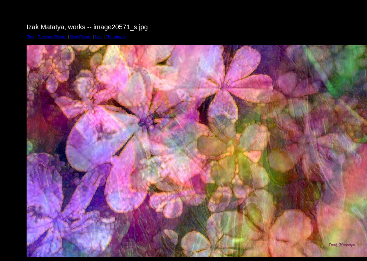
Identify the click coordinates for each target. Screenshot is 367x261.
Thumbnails (116, 37)
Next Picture (80, 37)
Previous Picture (52, 37)
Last (98, 37)
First (30, 37)
